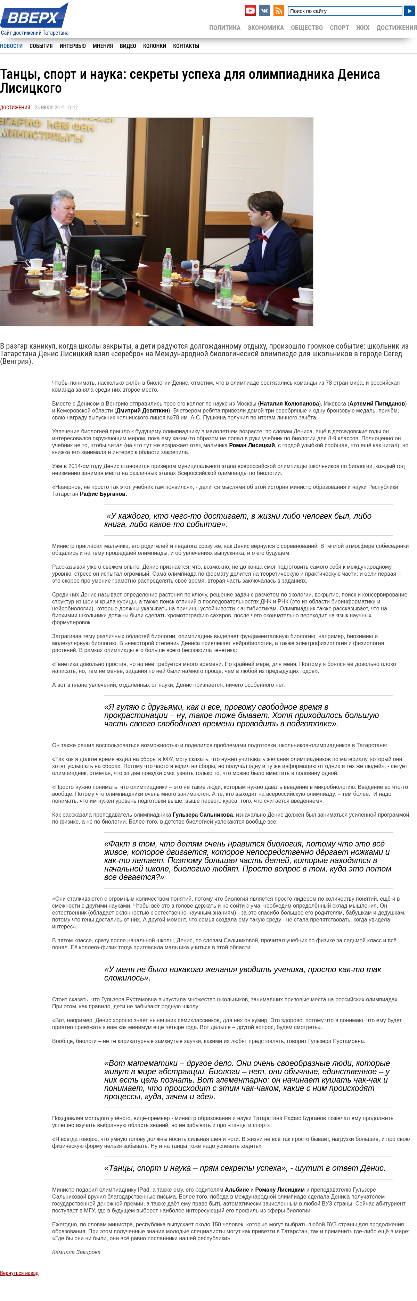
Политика (225, 28)
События (41, 46)
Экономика (265, 28)
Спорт (339, 28)
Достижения (396, 28)
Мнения (103, 46)
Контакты (186, 46)
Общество (307, 28)
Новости (11, 46)
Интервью (73, 46)
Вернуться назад (19, 1273)
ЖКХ (362, 28)
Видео (128, 46)
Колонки (154, 46)
